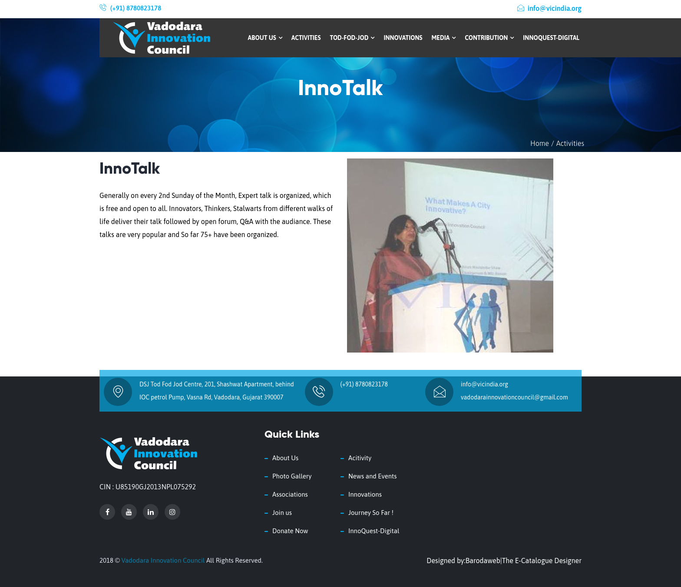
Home (539, 143)
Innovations (402, 37)
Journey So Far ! (370, 512)
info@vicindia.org (549, 8)
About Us (265, 37)
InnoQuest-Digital (551, 37)
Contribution (489, 37)
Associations (290, 494)
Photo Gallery (291, 476)
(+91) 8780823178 (135, 8)
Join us (282, 512)
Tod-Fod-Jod (352, 37)
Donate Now (290, 530)
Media (444, 37)
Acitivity (359, 458)
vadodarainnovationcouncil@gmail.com (514, 397)
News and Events (372, 476)
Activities (306, 37)
